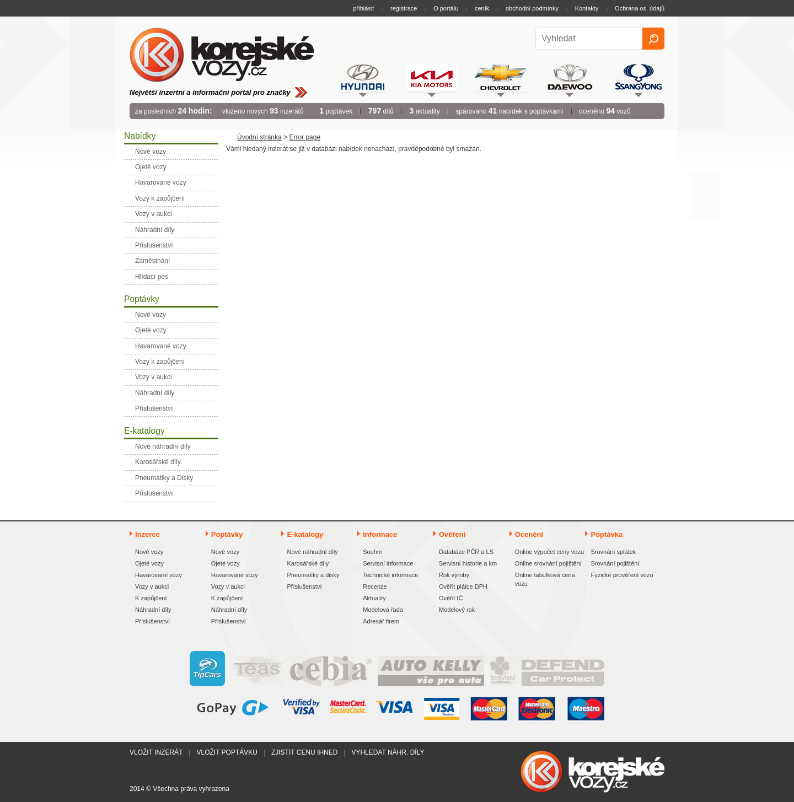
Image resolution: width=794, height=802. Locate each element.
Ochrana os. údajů (639, 8)
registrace (403, 8)
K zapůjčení (151, 598)
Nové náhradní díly (312, 551)
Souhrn (372, 551)
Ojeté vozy (149, 563)
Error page (304, 137)
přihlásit (363, 8)
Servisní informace (388, 563)
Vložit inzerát (156, 752)
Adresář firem (381, 621)
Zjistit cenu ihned (304, 752)
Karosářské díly (308, 563)
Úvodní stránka (259, 137)
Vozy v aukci (152, 586)
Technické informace (390, 575)
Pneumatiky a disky (313, 575)
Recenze (375, 586)
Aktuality (374, 598)
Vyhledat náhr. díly (387, 752)
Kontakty (587, 8)
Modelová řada (383, 609)
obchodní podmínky (532, 8)
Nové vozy (149, 551)
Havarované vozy (158, 575)
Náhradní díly (153, 609)
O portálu (445, 8)
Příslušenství (152, 621)
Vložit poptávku (226, 752)
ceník (482, 8)
